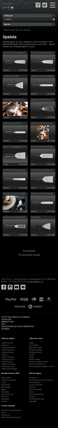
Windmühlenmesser (36, 394)
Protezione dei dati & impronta (17, 326)
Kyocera (32, 397)
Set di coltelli (33, 345)
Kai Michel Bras (35, 382)
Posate (31, 355)
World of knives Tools (36, 399)
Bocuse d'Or (5, 415)
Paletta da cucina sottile (44, 53)
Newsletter (7, 322)
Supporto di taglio (35, 350)
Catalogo (6, 319)
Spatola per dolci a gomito (17, 100)
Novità (3, 382)
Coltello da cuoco (7, 357)
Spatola (8, 19)
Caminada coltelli (35, 389)
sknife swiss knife (35, 385)
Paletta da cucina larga (43, 170)
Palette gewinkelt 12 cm (15, 147)
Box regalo (5, 392)
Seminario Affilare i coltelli (38, 362)
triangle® (32, 401)
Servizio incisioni (7, 394)
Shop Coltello (6, 378)
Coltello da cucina (7, 359)
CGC (3, 324)
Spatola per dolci (12, 123)
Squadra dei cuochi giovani (11, 410)
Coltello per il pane (8, 366)
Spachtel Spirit (11, 76)
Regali (3, 389)
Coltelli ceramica (7, 352)
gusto (3, 413)
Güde (31, 392)
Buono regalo (6, 387)
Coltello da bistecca (8, 364)
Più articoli (29, 250)
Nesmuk (32, 387)
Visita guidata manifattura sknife (41, 366)
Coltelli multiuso (7, 362)
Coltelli (31, 343)
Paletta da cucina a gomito (17, 53)
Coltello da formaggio (9, 369)
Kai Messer (33, 378)
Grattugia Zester (35, 352)
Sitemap (5, 329)
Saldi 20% (5, 397)
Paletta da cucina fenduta (16, 217)
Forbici (31, 357)
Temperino (5, 345)
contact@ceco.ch (35, 281)
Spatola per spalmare (42, 147)
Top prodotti (5, 385)
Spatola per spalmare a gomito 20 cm (22, 170)
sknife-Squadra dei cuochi (11, 417)
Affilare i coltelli (34, 359)
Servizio (4, 401)
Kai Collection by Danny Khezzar (41, 380)
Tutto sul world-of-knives (15, 317)
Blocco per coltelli (35, 348)
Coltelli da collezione (8, 380)
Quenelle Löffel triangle (16, 194)
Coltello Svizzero (7, 343)
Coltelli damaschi (7, 350)
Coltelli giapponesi (8, 348)
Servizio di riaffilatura (37, 364)
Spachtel (35, 217)
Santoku (4, 355)
